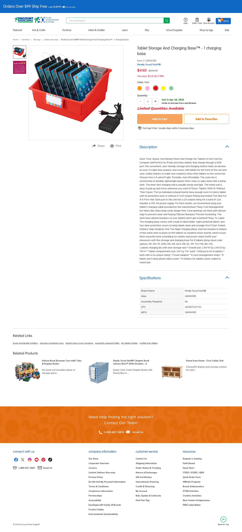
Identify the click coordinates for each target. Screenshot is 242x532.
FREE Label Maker (192, 505)
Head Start (188, 468)
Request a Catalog (192, 458)
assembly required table (107, 343)
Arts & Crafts (38, 30)
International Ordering (147, 482)
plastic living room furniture (79, 343)
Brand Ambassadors (193, 486)
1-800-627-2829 (114, 432)
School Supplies (174, 30)
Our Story (93, 458)
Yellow (163, 88)
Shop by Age (206, 30)
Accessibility (95, 500)
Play (147, 30)
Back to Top (223, 521)
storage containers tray (52, 343)
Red (155, 88)
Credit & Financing (145, 486)
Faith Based (189, 463)
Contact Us (141, 458)
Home (15, 39)
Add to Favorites (206, 119)
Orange (139, 88)
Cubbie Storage (51, 39)
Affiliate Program (191, 482)
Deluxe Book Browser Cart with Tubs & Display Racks (61, 362)
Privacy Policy (96, 477)
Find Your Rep (143, 500)
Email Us (137, 432)
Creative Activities (192, 495)
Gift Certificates (144, 477)
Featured (17, 30)
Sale (227, 30)
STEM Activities (191, 491)
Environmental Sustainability (103, 514)
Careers (93, 468)
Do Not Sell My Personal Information (107, 482)
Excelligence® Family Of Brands (105, 505)
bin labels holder (129, 343)
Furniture (66, 30)
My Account (141, 491)
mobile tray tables (149, 343)
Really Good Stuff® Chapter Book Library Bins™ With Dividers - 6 (131, 362)
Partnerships (95, 495)
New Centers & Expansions (196, 500)
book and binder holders (25, 343)
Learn (125, 30)
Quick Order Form (192, 477)
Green (171, 88)
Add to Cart (159, 119)
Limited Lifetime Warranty (102, 472)
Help (185, 21)
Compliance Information (101, 491)
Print (115, 146)
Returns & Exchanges (146, 472)
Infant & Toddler (96, 30)
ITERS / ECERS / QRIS (193, 472)
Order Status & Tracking (148, 468)
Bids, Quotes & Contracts (148, 495)
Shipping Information (146, 463)
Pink (147, 88)
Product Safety (96, 509)
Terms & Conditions (99, 486)
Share (98, 146)
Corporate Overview (99, 463)
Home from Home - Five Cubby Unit (204, 360)
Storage (37, 39)
